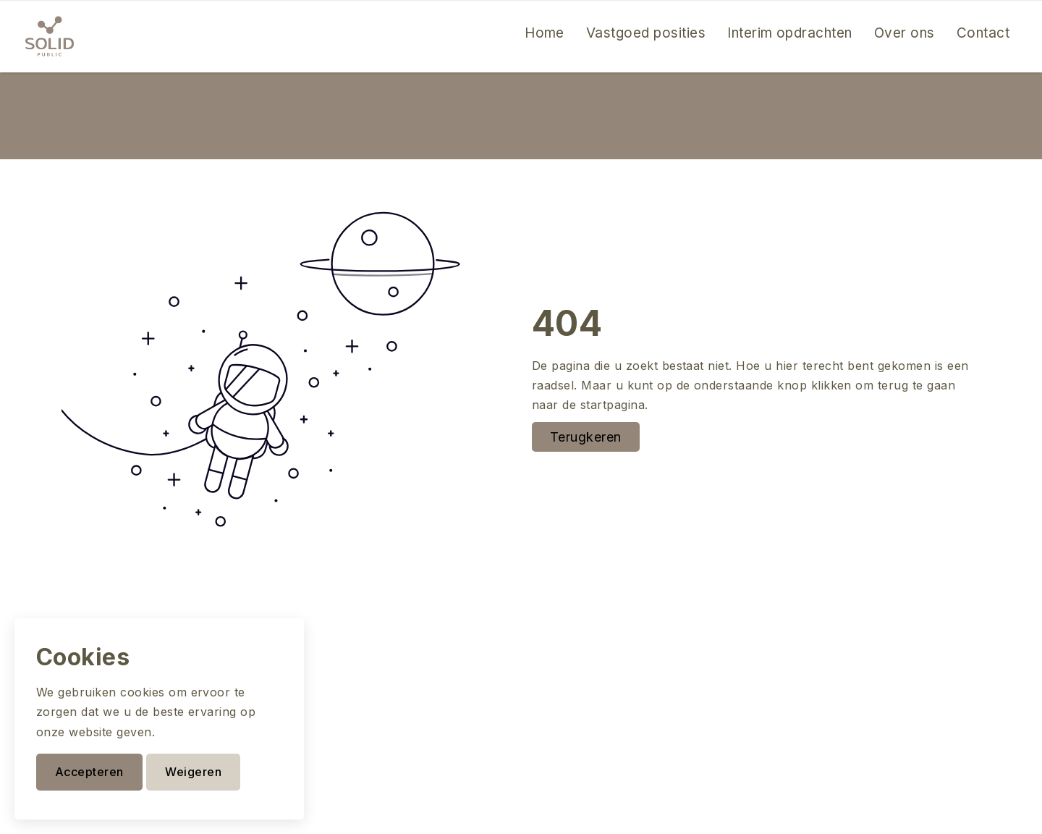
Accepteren (89, 771)
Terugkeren (586, 437)
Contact (983, 33)
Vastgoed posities (646, 33)
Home (544, 33)
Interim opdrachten (789, 33)
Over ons (904, 33)
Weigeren (193, 771)
